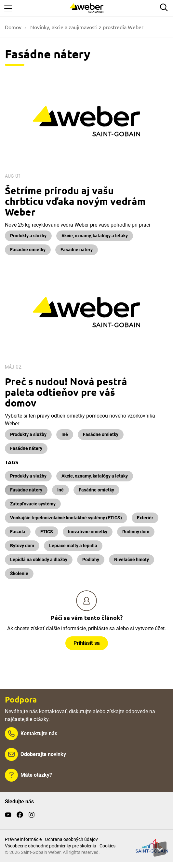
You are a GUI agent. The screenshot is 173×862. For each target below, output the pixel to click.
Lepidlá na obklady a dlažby (38, 559)
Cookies (107, 845)
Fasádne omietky (28, 249)
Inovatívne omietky (87, 531)
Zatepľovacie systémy (33, 503)
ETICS (46, 531)
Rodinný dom (135, 531)
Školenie (19, 573)
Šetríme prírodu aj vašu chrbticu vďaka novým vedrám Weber (75, 201)
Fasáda (17, 531)
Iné (64, 434)
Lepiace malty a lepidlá (73, 545)
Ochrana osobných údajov (71, 839)
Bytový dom (22, 545)
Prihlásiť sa (86, 643)
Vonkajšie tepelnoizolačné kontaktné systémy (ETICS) (66, 517)
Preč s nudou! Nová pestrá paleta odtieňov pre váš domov (66, 392)
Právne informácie (23, 839)
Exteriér (145, 517)
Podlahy (90, 559)
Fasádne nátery (76, 249)
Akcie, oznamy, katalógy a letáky (94, 235)
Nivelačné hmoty (131, 559)
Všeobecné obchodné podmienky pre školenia (50, 845)
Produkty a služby (28, 235)
